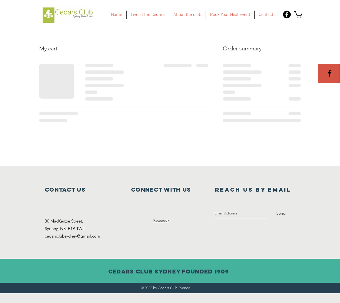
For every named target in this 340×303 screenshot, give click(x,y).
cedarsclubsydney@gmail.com (72, 236)
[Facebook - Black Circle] (287, 14)
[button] (298, 14)
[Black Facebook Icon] (329, 73)
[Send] (281, 213)
